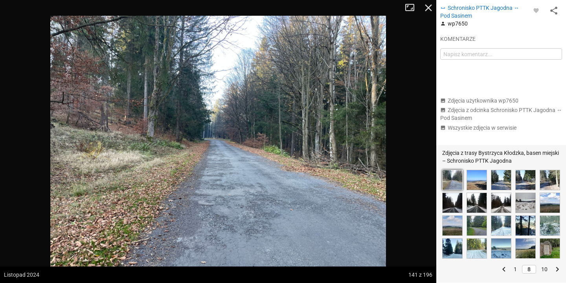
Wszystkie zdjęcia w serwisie (478, 128)
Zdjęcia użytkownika (479, 100)
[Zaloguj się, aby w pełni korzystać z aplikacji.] (536, 10)
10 (544, 269)
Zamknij (428, 8)
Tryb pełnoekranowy (413, 8)
